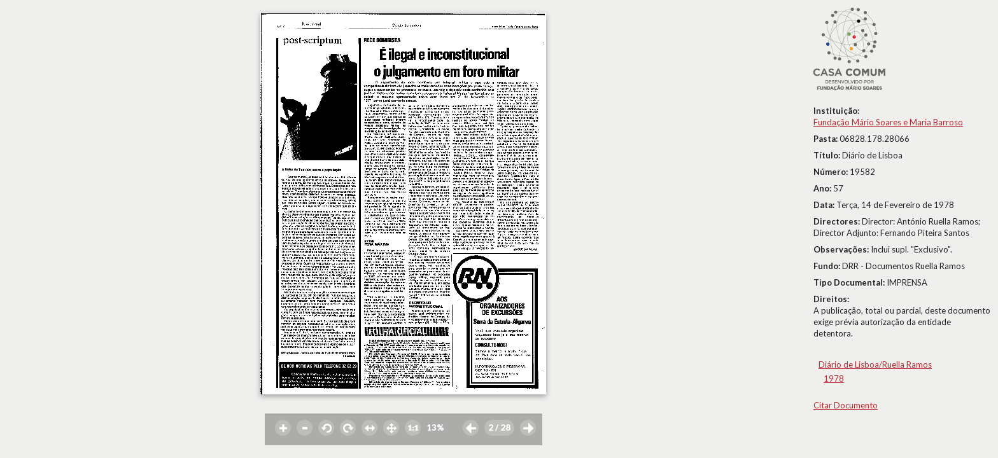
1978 (834, 378)
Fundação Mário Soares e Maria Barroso (888, 122)
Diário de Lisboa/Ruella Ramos (875, 364)
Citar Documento (845, 405)
